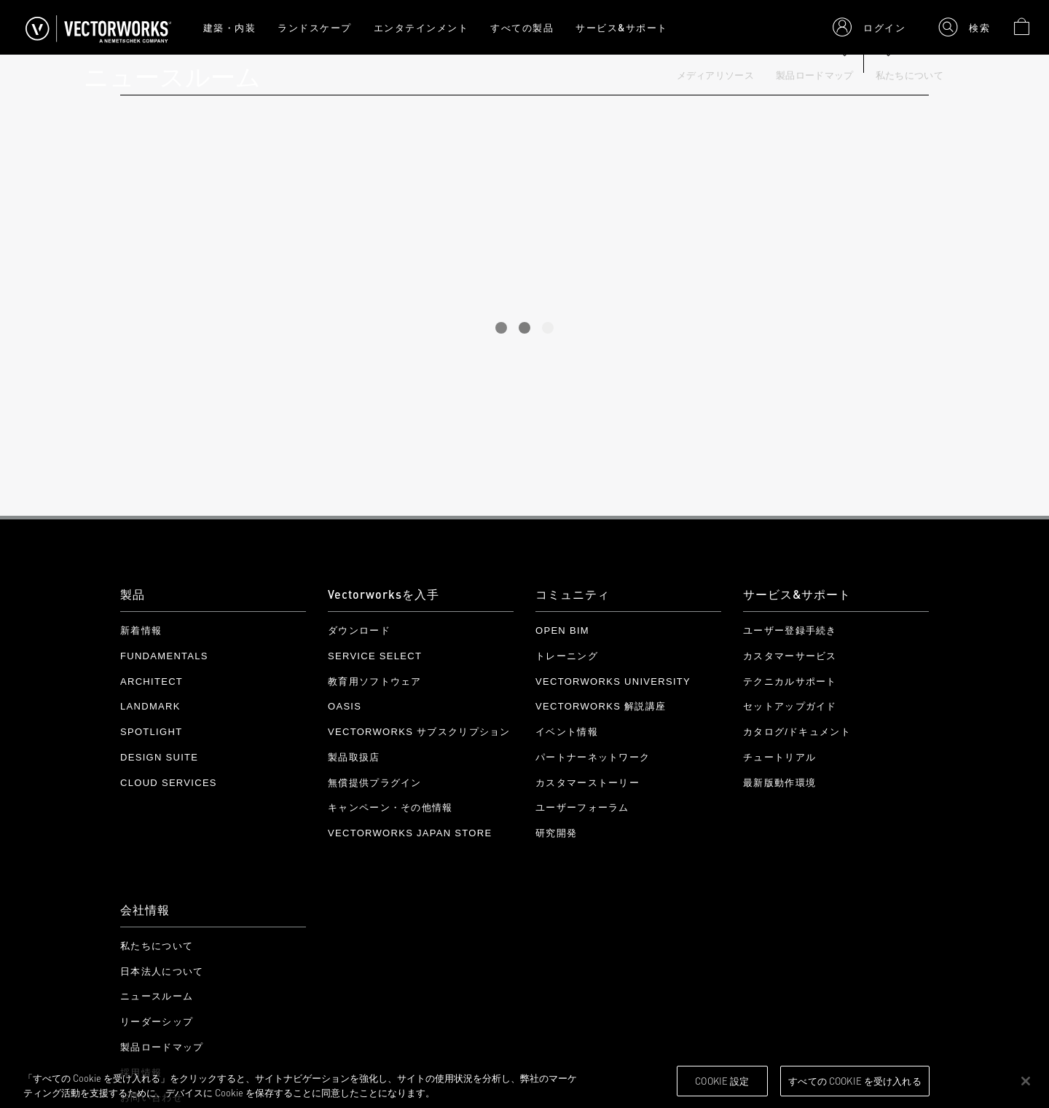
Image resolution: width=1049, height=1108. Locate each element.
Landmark (150, 706)
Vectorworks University (613, 681)
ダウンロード (359, 630)
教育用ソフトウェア (375, 681)
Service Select (375, 656)
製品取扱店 (354, 757)
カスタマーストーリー (587, 782)
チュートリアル (779, 757)
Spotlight (151, 731)
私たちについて (909, 75)
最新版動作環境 (779, 782)
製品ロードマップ (815, 75)
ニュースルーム (156, 996)
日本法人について (161, 971)
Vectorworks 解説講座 (600, 706)
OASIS (344, 706)
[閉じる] (1026, 1081)
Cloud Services (168, 782)
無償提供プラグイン (375, 782)
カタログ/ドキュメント (797, 731)
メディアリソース (716, 75)
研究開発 (556, 833)
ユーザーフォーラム (582, 807)
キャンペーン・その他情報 (390, 807)
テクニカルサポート (790, 681)
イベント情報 (566, 731)
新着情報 (141, 630)
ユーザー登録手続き (790, 630)
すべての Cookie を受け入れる (854, 1080)
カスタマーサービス (790, 656)
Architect (151, 681)
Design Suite (159, 757)
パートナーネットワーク (592, 757)
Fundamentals (164, 656)
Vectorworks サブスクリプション (419, 731)
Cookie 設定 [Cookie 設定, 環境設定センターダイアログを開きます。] (722, 1080)
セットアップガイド (790, 706)
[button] (869, 27)
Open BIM (562, 630)
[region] (524, 1082)
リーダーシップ (156, 1021)
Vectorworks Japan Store (410, 833)
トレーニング (566, 656)
